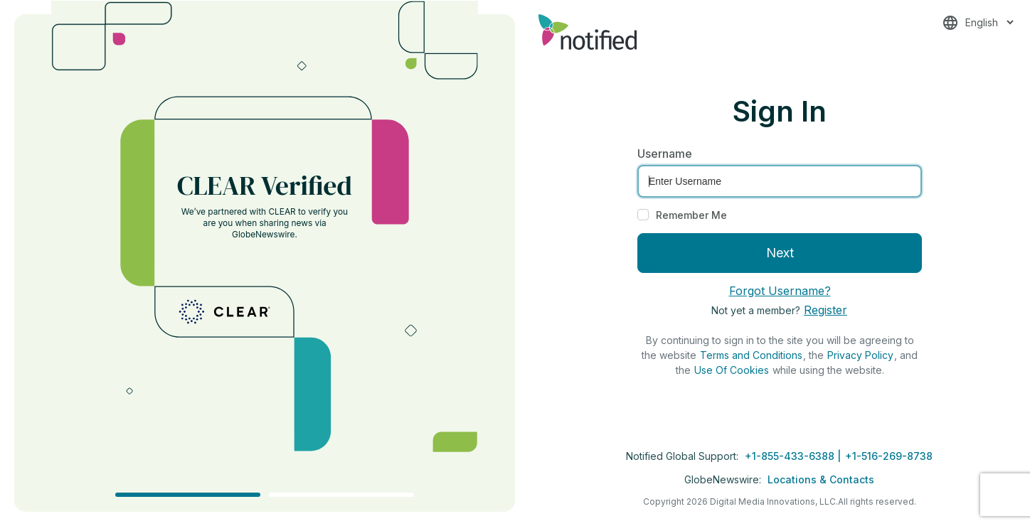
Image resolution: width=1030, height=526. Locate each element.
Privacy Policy (860, 355)
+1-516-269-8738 (889, 456)
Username (664, 153)
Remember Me (691, 215)
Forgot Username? (780, 291)
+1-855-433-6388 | (794, 456)
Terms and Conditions (751, 355)
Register (825, 310)
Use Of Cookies (731, 370)
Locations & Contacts (821, 479)
